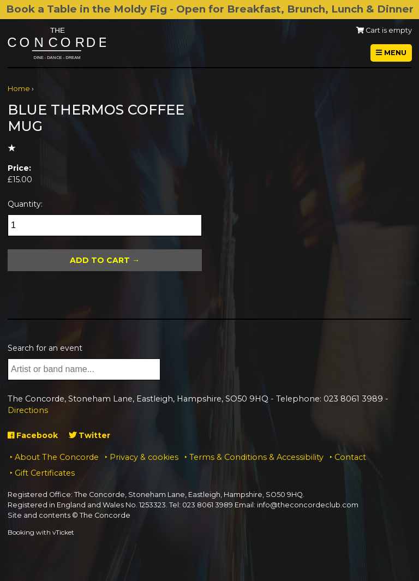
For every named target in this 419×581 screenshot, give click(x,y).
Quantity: (25, 204)
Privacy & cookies (144, 457)
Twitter (89, 435)
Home (19, 89)
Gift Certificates (45, 473)
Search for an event (45, 348)
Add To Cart (100, 260)
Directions (28, 410)
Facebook (33, 435)
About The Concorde (57, 457)
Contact (350, 457)
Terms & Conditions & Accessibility (256, 457)
